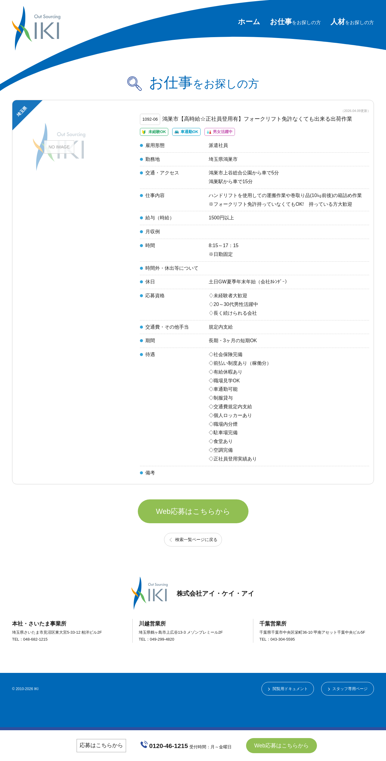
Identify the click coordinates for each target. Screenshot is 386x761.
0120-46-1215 (169, 745)
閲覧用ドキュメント (285, 714)
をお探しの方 (295, 22)
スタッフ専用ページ (348, 714)
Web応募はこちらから (193, 529)
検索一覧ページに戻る (196, 564)
